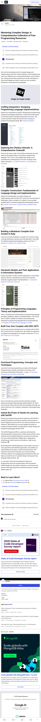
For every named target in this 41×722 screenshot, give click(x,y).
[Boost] (31, 719)
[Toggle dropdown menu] (39, 530)
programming (17, 41)
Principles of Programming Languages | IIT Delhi (17, 322)
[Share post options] (37, 719)
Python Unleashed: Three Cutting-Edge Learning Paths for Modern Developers (20, 610)
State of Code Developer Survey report (18, 558)
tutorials (25, 41)
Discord (12, 482)
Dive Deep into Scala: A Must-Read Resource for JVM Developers (20, 625)
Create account (35, 2)
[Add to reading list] (23, 719)
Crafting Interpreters (28, 121)
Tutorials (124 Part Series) (10, 46)
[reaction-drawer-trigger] (5, 719)
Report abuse (25, 525)
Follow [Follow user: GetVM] (20, 585)
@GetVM (24, 482)
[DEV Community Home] (6, 2)
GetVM (7, 23)
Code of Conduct (16, 525)
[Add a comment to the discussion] (21, 520)
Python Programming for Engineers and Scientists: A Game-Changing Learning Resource (20, 618)
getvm (4, 41)
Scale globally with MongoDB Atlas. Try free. (19, 675)
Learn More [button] (20, 687)
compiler (9, 41)
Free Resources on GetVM (21, 480)
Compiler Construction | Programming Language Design (20, 204)
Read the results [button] (20, 571)
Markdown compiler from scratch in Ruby (13, 243)
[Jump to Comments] (14, 719)
